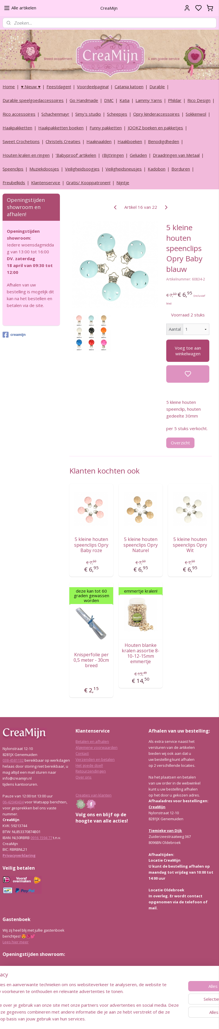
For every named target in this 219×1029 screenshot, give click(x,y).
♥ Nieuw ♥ (30, 86)
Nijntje (122, 182)
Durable (157, 86)
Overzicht (180, 443)
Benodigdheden (163, 141)
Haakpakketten (17, 128)
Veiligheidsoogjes (82, 169)
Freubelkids (14, 182)
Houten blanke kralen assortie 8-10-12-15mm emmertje (141, 653)
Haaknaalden (98, 141)
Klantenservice (45, 182)
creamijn (14, 334)
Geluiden (138, 155)
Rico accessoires (19, 114)
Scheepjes (117, 114)
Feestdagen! (58, 86)
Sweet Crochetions (21, 141)
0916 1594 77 (41, 837)
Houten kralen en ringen (26, 155)
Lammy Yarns (148, 100)
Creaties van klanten (93, 795)
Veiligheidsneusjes (124, 169)
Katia (124, 100)
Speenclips (13, 169)
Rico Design (198, 100)
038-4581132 (13, 760)
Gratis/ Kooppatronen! (88, 182)
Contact (82, 753)
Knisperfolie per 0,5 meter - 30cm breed (91, 660)
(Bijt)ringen (113, 155)
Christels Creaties (63, 141)
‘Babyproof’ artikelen (76, 155)
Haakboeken (129, 141)
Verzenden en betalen (95, 759)
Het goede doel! (89, 765)
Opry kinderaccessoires (156, 114)
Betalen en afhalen (92, 741)
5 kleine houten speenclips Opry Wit (190, 545)
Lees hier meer (16, 941)
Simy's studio (88, 114)
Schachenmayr (55, 114)
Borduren (180, 169)
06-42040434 (13, 802)
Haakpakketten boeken (61, 128)
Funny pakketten (106, 128)
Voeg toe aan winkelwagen (188, 350)
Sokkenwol (196, 114)
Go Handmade (84, 100)
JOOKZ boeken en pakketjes (155, 128)
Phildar (174, 100)
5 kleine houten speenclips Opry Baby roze (91, 545)
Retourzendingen (91, 771)
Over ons (84, 777)
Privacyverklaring (19, 855)
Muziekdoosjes (44, 169)
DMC (108, 100)
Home (9, 86)
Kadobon (156, 169)
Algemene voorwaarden (96, 747)
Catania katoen (129, 86)
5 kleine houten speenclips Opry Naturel (141, 545)
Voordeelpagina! (93, 86)
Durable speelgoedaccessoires (33, 100)
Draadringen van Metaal (176, 155)
